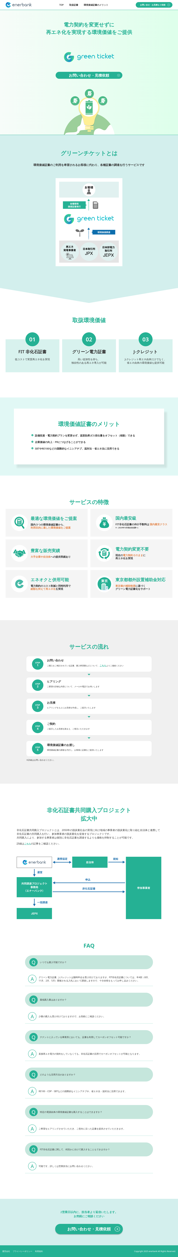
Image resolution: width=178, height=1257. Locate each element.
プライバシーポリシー (22, 1251)
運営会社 (6, 1251)
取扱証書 (73, 4)
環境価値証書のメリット (96, 4)
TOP (61, 4)
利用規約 (39, 1251)
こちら (103, 665)
